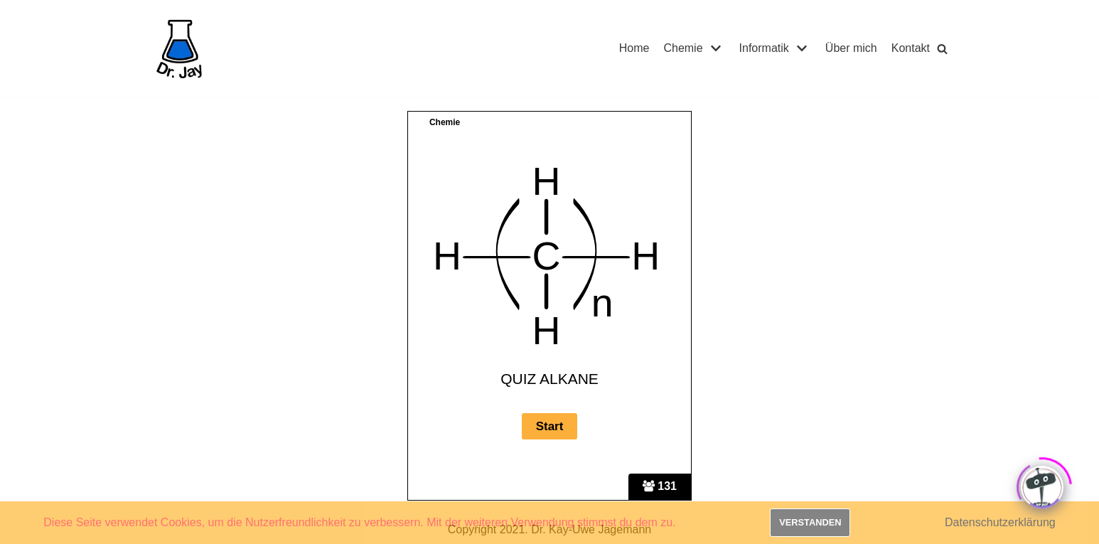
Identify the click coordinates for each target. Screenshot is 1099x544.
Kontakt (910, 48)
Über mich (851, 48)
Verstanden (810, 522)
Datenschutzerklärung (1000, 522)
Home (634, 48)
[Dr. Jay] (179, 48)
